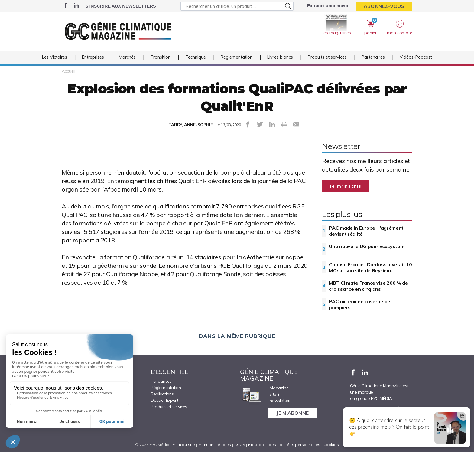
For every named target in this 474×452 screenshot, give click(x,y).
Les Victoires (54, 57)
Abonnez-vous (384, 6)
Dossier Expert (164, 400)
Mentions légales (214, 444)
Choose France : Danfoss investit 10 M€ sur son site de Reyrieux (370, 267)
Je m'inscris (345, 186)
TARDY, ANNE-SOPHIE (190, 124)
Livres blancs (280, 57)
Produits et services (327, 57)
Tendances (161, 381)
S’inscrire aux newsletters (120, 5)
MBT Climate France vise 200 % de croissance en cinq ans (368, 286)
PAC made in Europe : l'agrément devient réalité (366, 231)
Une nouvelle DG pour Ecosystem (366, 246)
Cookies (331, 444)
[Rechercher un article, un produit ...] (236, 6)
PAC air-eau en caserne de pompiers (359, 304)
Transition (160, 57)
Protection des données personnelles (284, 444)
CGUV (239, 444)
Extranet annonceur (328, 5)
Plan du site (184, 444)
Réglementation (236, 57)
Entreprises (93, 57)
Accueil (68, 71)
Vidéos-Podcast (416, 57)
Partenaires (373, 57)
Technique (195, 57)
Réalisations (162, 394)
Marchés (127, 57)
